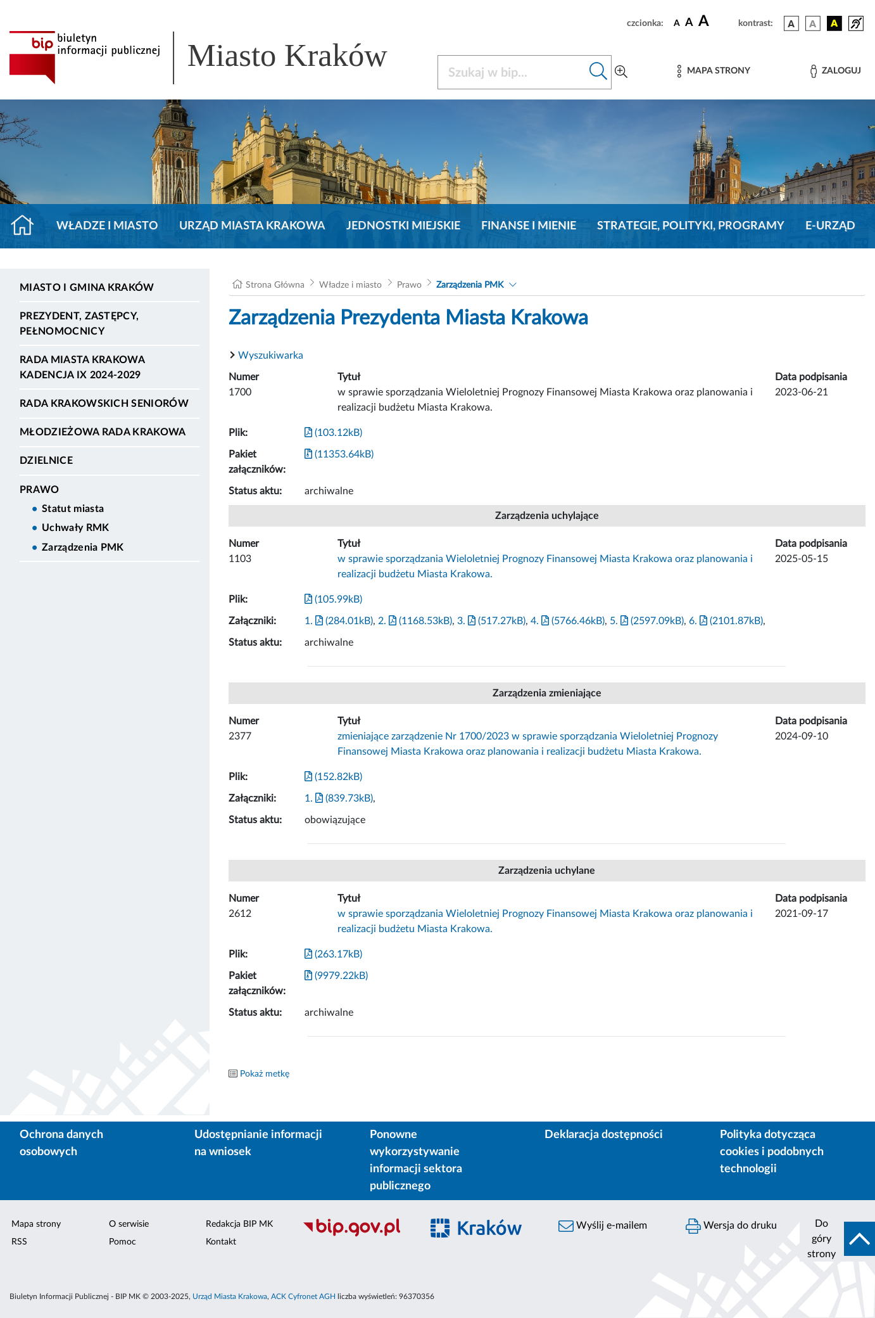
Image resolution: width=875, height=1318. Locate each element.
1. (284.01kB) (339, 621)
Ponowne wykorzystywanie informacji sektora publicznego (416, 1160)
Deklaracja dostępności (604, 1135)
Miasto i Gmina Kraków (87, 288)
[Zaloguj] (835, 71)
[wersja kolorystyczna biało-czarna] (812, 23)
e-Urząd (830, 226)
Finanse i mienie (528, 226)
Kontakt (221, 1242)
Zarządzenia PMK (83, 547)
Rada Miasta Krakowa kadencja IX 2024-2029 (82, 367)
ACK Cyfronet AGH (303, 1296)
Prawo (40, 490)
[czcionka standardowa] (676, 22)
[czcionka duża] (716, 21)
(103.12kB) (333, 433)
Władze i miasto (107, 226)
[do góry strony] (837, 1239)
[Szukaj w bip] (599, 72)
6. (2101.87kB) (726, 621)
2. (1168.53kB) (415, 621)
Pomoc (122, 1242)
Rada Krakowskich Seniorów (104, 404)
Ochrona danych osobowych (61, 1143)
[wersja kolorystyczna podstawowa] (791, 23)
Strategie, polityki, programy (690, 226)
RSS (19, 1242)
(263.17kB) (333, 954)
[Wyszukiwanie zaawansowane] (621, 72)
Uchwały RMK (76, 528)
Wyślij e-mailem (602, 1226)
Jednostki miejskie (403, 226)
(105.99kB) (333, 599)
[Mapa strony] (713, 71)
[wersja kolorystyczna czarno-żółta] (834, 23)
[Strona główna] (27, 226)
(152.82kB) (333, 777)
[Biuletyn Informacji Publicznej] (355, 1235)
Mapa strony (36, 1224)
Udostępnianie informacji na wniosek (258, 1143)
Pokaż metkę (264, 1074)
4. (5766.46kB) (568, 621)
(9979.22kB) (336, 976)
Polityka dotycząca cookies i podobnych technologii (772, 1152)
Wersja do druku (731, 1226)
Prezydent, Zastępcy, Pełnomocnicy (79, 323)
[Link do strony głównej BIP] (215, 58)
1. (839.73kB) (339, 798)
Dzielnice (46, 461)
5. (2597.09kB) (647, 621)
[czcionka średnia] (689, 23)
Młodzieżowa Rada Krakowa (103, 432)
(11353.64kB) (339, 454)
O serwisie (129, 1224)
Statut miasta (73, 509)
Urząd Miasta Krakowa (252, 226)
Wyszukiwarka (270, 355)
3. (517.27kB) (491, 621)
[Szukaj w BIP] (512, 72)
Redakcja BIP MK (239, 1224)
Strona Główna (275, 285)
